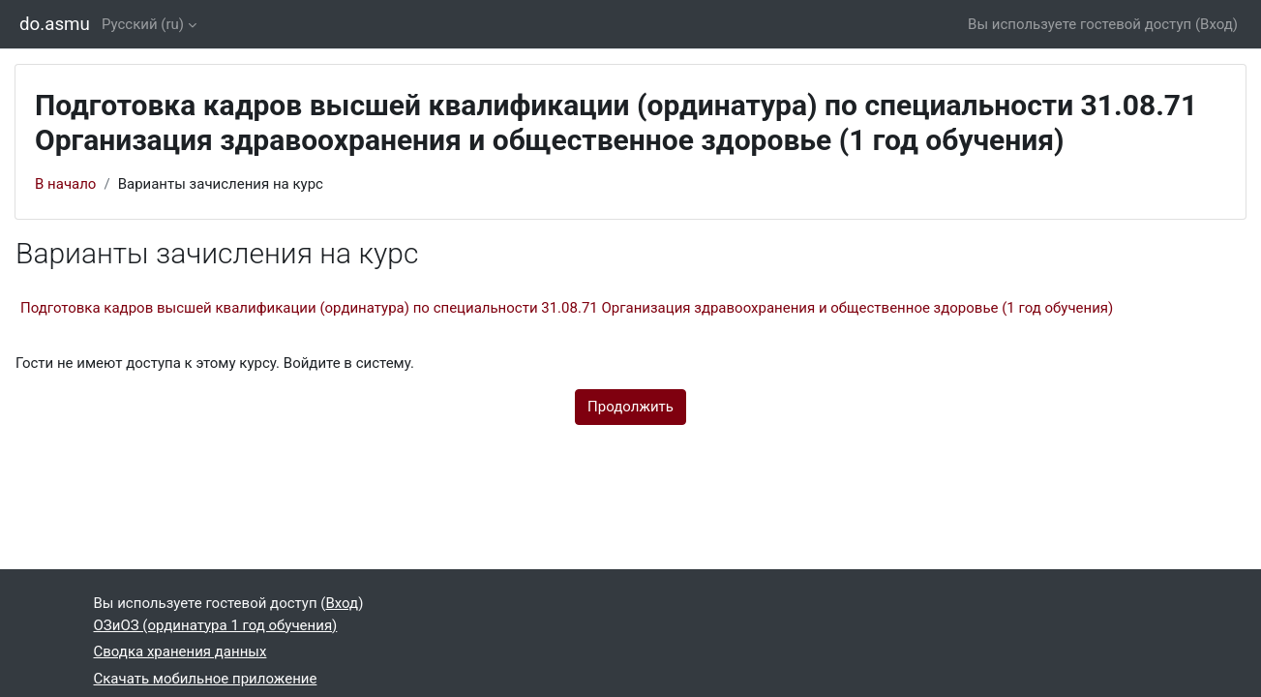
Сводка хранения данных (180, 651)
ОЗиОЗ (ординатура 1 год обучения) (216, 625)
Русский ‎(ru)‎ (143, 24)
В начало (65, 184)
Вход (1216, 24)
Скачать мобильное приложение (205, 678)
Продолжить (630, 406)
